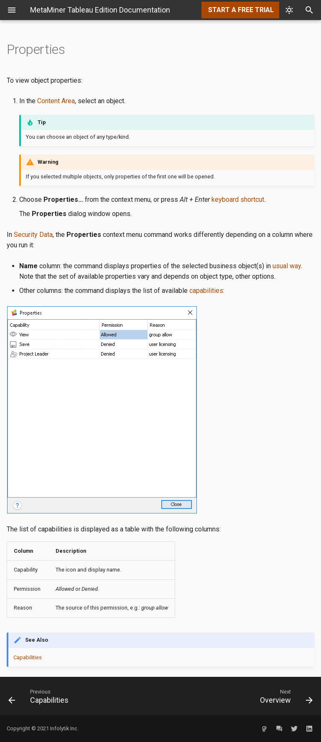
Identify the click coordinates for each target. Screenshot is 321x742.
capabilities (206, 291)
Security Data (33, 235)
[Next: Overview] (239, 696)
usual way (287, 266)
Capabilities (27, 657)
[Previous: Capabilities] (81, 696)
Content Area (56, 101)
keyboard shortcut (237, 199)
